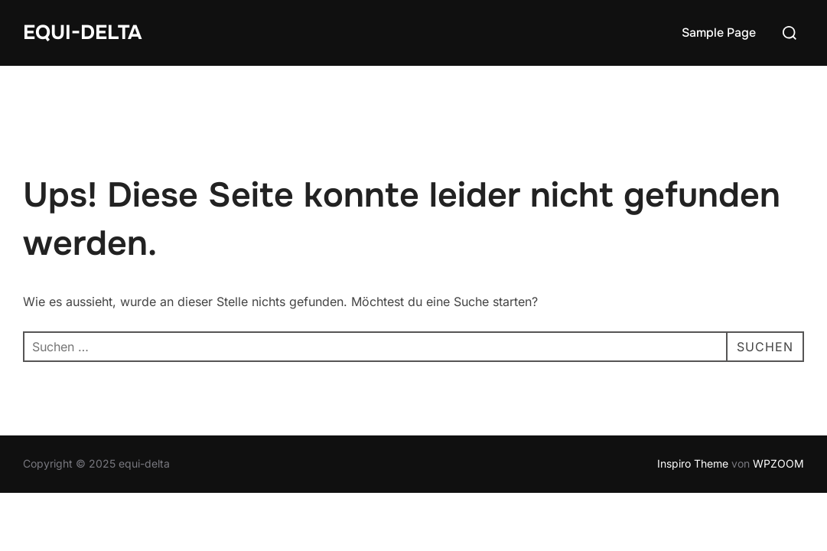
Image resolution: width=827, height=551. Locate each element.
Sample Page (719, 32)
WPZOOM (778, 463)
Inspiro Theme (692, 463)
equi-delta (82, 32)
